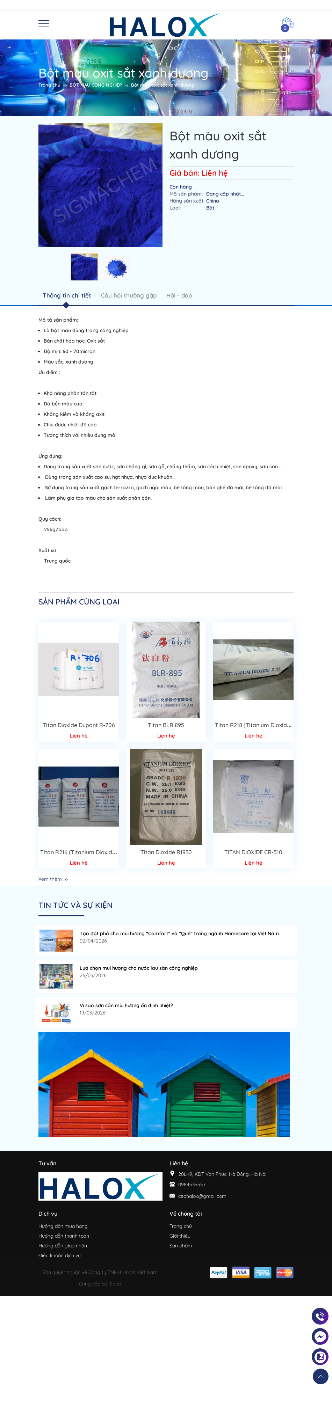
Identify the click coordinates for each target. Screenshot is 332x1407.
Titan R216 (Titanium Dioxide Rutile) (87, 852)
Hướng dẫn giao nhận (62, 1246)
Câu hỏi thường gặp (129, 295)
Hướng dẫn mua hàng (63, 1226)
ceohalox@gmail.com (202, 1196)
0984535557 (191, 1184)
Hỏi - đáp (179, 295)
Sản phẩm (180, 1246)
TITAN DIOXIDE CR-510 (253, 852)
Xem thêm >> (53, 879)
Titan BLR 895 (166, 724)
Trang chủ (180, 1226)
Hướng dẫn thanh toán (63, 1236)
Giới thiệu (179, 1236)
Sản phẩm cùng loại (79, 602)
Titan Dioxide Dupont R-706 (79, 724)
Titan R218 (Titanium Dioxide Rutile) (262, 724)
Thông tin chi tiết (67, 295)
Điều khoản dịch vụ (59, 1255)
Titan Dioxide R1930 (166, 852)
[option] (84, 267)
